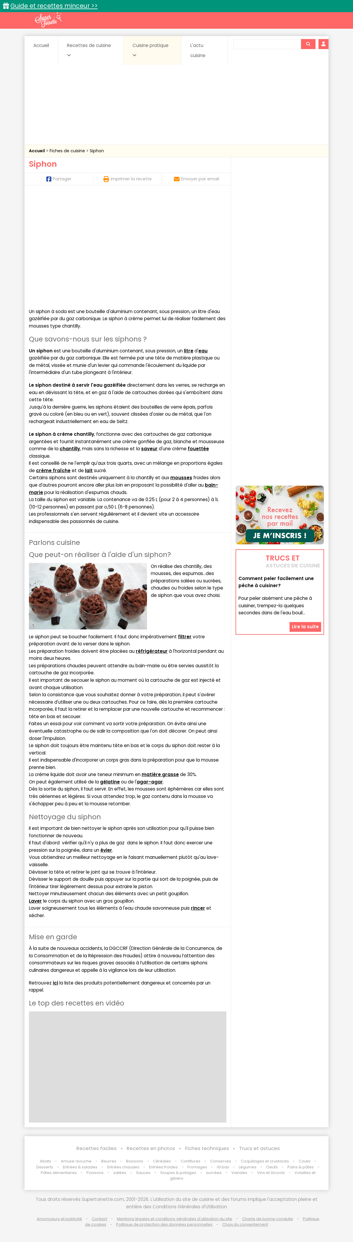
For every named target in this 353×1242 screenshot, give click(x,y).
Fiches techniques (207, 1148)
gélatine (110, 782)
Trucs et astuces (259, 1148)
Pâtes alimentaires (59, 1172)
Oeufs (272, 1167)
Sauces (143, 1172)
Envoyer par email (196, 179)
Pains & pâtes (300, 1167)
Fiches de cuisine (68, 151)
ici (55, 983)
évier (106, 850)
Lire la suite (305, 627)
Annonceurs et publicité (59, 1218)
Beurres (108, 1161)
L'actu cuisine (197, 50)
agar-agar (150, 782)
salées (119, 1172)
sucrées (214, 1172)
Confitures (190, 1161)
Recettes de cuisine (89, 50)
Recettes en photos (151, 1148)
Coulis (304, 1161)
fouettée (198, 449)
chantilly (70, 449)
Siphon (97, 151)
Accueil (41, 45)
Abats (45, 1161)
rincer (198, 908)
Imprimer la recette (127, 179)
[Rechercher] (308, 44)
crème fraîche (53, 470)
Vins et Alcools (271, 1172)
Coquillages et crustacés (265, 1161)
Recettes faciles (96, 1148)
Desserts (44, 1167)
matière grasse (160, 774)
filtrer (185, 637)
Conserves (220, 1161)
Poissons (95, 1172)
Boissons (134, 1161)
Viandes (239, 1172)
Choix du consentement (245, 1224)
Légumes (247, 1167)
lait (89, 470)
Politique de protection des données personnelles (164, 1224)
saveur (149, 449)
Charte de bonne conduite (267, 1218)
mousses (181, 478)
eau (202, 351)
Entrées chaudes (123, 1167)
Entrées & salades (80, 1167)
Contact (99, 1218)
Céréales (162, 1161)
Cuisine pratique (151, 50)
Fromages (197, 1167)
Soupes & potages (178, 1172)
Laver (35, 901)
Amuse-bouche (76, 1161)
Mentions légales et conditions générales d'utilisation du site (174, 1218)
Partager (58, 179)
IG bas (223, 1167)
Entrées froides (163, 1167)
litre (188, 351)
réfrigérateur (152, 651)
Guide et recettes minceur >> (54, 5)
